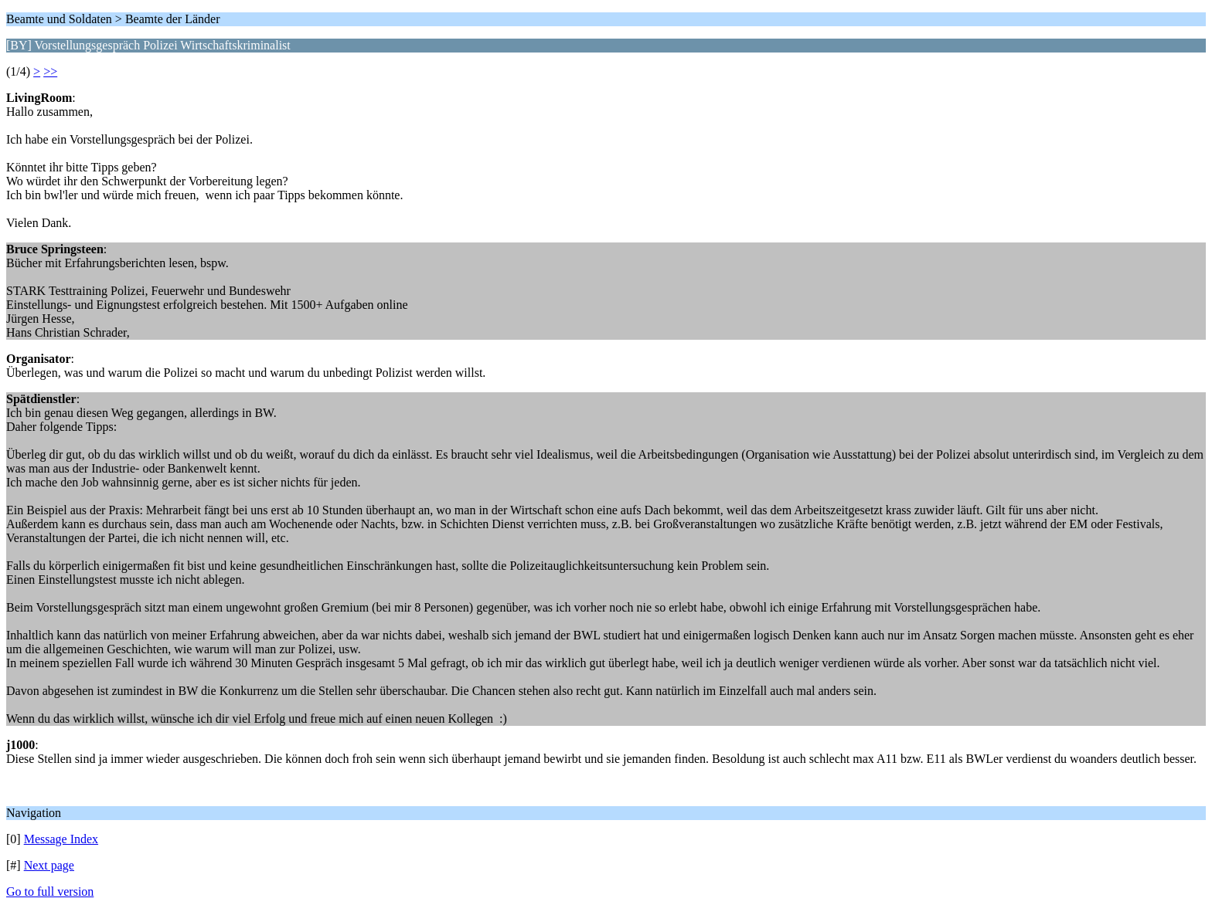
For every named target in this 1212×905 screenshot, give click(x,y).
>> (50, 71)
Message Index (61, 839)
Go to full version (50, 891)
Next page (49, 865)
